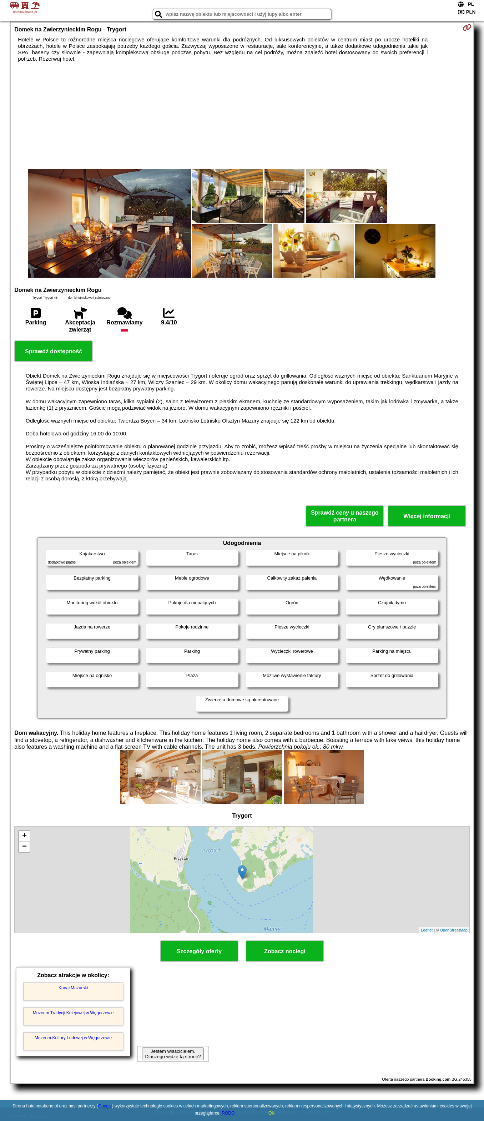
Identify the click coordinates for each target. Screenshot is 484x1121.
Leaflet (427, 930)
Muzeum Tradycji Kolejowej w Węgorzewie (73, 1012)
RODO (228, 1113)
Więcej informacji (426, 516)
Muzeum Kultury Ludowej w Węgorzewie (73, 1037)
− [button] (24, 847)
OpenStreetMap (454, 930)
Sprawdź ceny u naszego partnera (344, 516)
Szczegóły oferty (199, 951)
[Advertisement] (242, 116)
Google (105, 1106)
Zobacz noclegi (285, 951)
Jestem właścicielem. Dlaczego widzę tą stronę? (173, 1054)
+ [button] (24, 836)
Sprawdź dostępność (53, 351)
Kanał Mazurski (73, 987)
